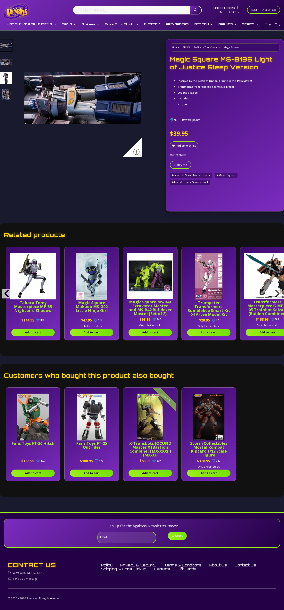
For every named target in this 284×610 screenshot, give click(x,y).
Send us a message (25, 579)
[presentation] (7, 293)
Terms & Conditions (183, 565)
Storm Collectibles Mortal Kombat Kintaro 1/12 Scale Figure (216, 449)
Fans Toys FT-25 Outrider (94, 445)
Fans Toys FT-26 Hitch (34, 445)
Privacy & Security (138, 565)
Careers (162, 569)
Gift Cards (187, 569)
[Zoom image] (137, 153)
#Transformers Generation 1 (190, 182)
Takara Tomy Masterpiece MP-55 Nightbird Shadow (34, 306)
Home (175, 47)
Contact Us (245, 565)
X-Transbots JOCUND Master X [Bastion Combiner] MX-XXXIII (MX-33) (155, 449)
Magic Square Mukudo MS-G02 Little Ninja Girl (95, 306)
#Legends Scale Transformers (191, 175)
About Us (218, 565)
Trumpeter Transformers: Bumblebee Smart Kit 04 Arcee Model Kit (216, 310)
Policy (107, 565)
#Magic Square (226, 175)
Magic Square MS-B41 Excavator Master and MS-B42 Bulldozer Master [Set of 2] (155, 309)
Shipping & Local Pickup (123, 569)
